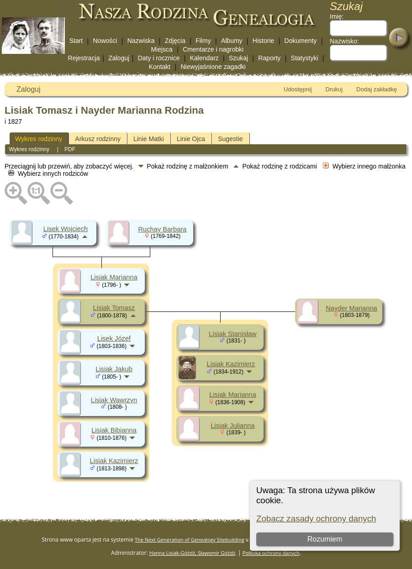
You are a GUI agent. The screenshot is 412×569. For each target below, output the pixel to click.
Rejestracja (84, 58)
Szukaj (238, 58)
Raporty (269, 58)
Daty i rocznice (159, 58)
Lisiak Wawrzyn (114, 400)
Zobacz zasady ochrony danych (316, 518)
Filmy (203, 40)
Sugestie (230, 138)
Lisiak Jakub (113, 369)
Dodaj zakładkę (376, 89)
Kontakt (159, 66)
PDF (69, 149)
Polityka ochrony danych (271, 552)
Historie (263, 40)
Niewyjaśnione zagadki (212, 66)
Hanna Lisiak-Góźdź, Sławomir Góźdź (192, 552)
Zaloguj (118, 58)
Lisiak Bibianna (114, 430)
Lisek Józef (114, 338)
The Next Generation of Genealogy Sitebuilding (189, 539)
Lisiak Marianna (113, 277)
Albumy (232, 40)
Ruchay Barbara (162, 229)
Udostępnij (298, 89)
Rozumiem (324, 539)
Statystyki (304, 58)
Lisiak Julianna (232, 425)
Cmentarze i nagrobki (213, 49)
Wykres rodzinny (38, 138)
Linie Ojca (191, 138)
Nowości (105, 40)
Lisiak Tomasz (114, 307)
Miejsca (161, 49)
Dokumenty (301, 40)
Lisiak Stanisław (232, 333)
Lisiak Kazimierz (114, 460)
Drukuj (334, 89)
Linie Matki (148, 138)
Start (76, 40)
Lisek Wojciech (65, 228)
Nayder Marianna (351, 308)
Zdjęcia (175, 40)
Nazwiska (141, 40)
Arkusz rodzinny (98, 138)
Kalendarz (204, 58)
